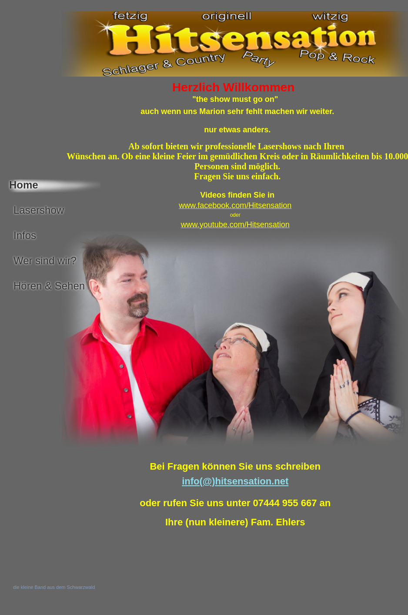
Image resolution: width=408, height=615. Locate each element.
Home (23, 185)
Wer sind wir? (45, 260)
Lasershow (38, 210)
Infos (24, 235)
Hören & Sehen (49, 286)
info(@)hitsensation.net (235, 481)
